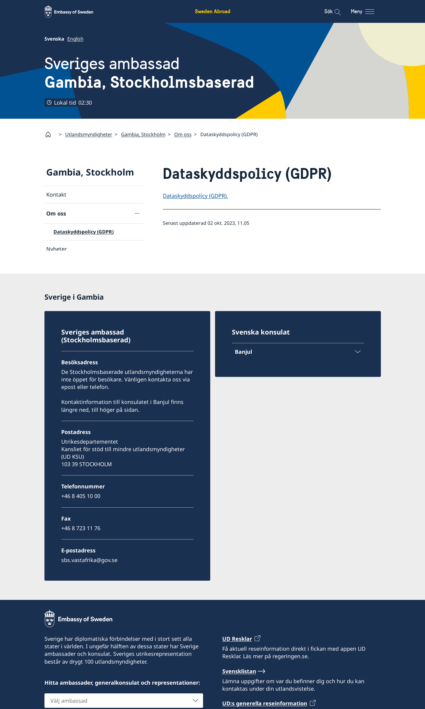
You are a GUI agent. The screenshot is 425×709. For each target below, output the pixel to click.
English (75, 38)
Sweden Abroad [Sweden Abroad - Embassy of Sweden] (212, 11)
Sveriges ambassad (149, 72)
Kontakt (56, 194)
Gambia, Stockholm (143, 134)
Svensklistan (239, 674)
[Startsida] (50, 134)
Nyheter (56, 248)
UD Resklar (237, 642)
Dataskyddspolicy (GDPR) (83, 231)
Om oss (183, 134)
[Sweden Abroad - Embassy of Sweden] (74, 11)
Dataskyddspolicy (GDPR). (195, 195)
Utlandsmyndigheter (88, 134)
